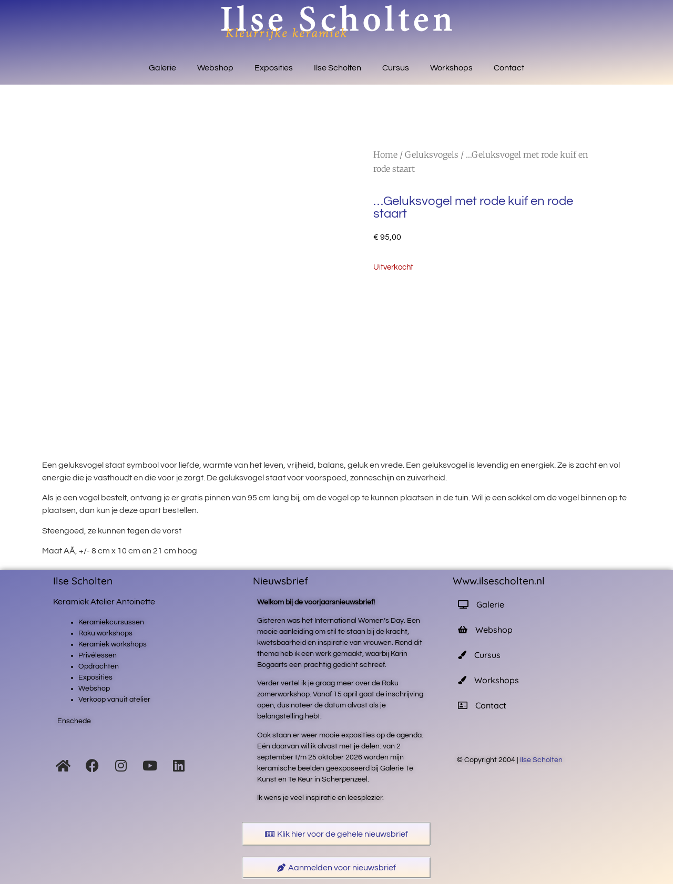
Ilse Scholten (337, 68)
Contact (509, 68)
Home (385, 154)
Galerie (162, 68)
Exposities (273, 68)
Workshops (451, 68)
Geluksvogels (431, 154)
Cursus (395, 68)
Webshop (215, 68)
